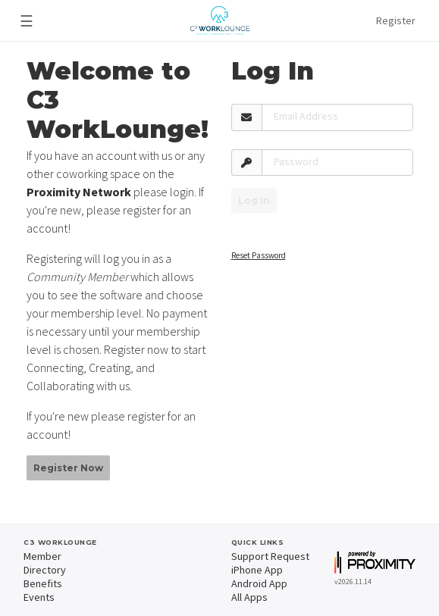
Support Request (270, 556)
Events (39, 597)
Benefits (43, 583)
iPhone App (257, 570)
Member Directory (45, 563)
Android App (259, 583)
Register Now (68, 468)
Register (395, 20)
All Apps (249, 597)
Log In (254, 200)
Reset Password (258, 255)
